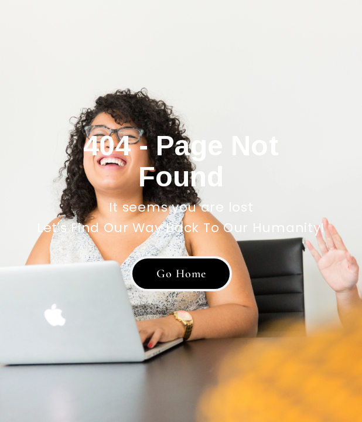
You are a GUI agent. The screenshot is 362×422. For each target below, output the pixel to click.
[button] (181, 273)
